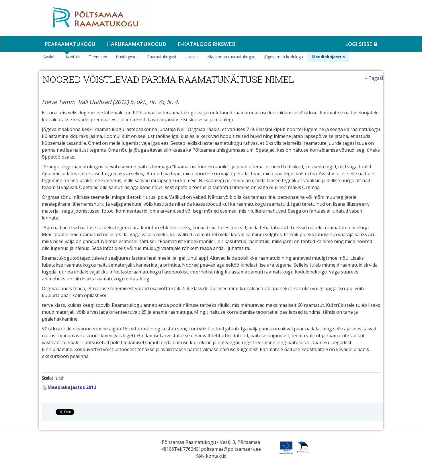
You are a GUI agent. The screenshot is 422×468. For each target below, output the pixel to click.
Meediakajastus (328, 56)
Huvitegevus (127, 56)
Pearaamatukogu (70, 44)
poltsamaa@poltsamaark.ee (231, 449)
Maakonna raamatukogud (231, 56)
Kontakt (73, 56)
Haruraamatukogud (136, 44)
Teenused (98, 56)
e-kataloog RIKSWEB (206, 44)
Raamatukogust (162, 56)
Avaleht (50, 56)
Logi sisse (361, 44)
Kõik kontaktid (210, 456)
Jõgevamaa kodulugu (283, 56)
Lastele (192, 56)
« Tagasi (374, 78)
